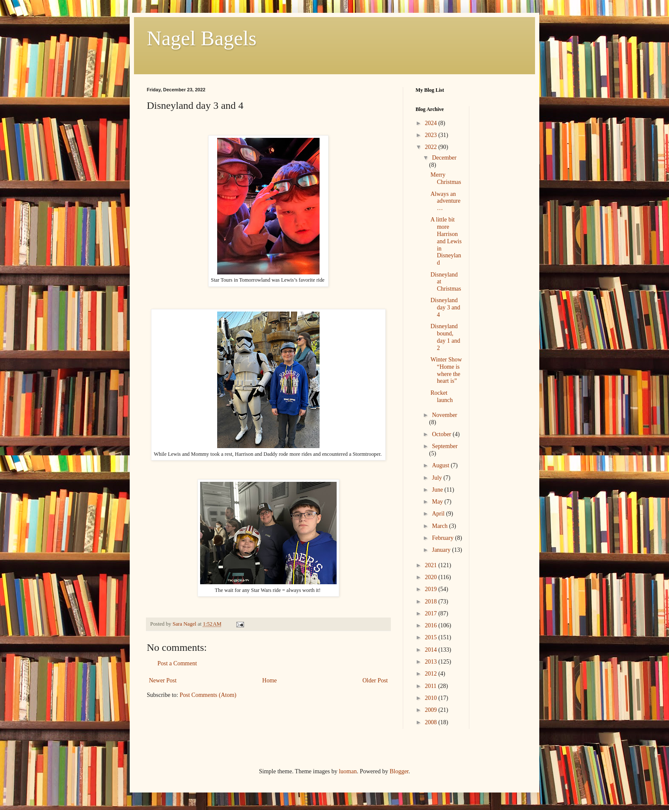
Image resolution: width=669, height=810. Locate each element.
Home (269, 680)
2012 (432, 673)
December (444, 157)
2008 (432, 722)
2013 (432, 661)
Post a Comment (177, 663)
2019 (432, 589)
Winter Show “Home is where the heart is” (446, 370)
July (437, 478)
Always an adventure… (445, 201)
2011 (431, 686)
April (439, 513)
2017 (432, 613)
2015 (432, 637)
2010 (432, 698)
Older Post (375, 680)
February (443, 538)
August (441, 465)
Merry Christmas (445, 178)
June (438, 490)
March (440, 526)
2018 (432, 601)
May (438, 501)
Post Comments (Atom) (208, 695)
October (442, 434)
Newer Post (163, 680)
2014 (432, 650)
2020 (432, 577)
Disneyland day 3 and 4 (445, 307)
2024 (432, 123)
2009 (432, 710)
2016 (432, 625)
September (444, 446)
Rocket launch (441, 396)
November (444, 415)
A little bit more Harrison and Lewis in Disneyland (446, 241)
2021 (432, 565)
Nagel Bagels (201, 38)
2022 (432, 147)
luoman (348, 771)
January (442, 550)
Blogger (399, 771)
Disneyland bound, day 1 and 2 (445, 337)
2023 (432, 135)
